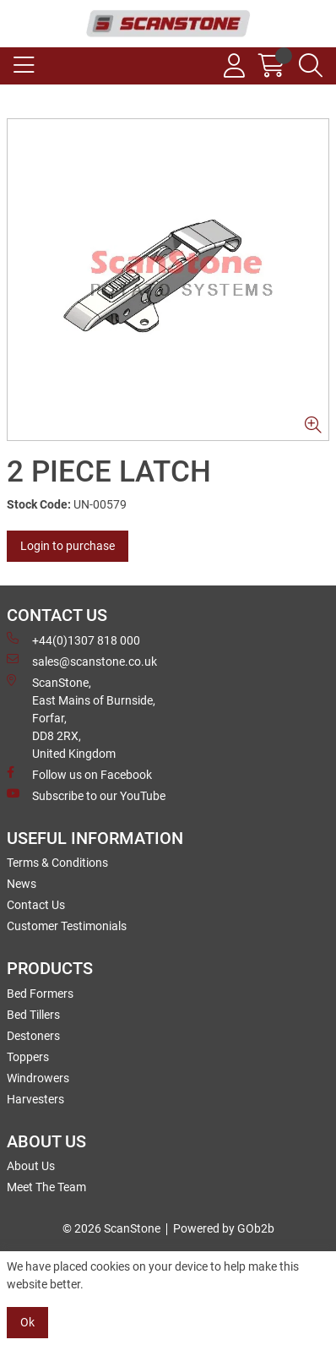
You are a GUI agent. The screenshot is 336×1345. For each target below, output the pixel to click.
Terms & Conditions (57, 862)
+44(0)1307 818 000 (73, 639)
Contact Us (36, 905)
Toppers (28, 1057)
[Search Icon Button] (310, 65)
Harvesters (35, 1099)
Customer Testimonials (67, 926)
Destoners (33, 1036)
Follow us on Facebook (79, 773)
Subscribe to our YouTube (86, 795)
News (21, 883)
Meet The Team (46, 1187)
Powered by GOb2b (223, 1228)
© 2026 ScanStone (111, 1228)
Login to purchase (67, 546)
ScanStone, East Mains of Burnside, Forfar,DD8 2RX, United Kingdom (81, 717)
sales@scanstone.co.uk (82, 660)
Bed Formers (40, 993)
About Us (31, 1166)
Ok (27, 1322)
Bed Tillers (33, 1014)
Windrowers (38, 1078)
